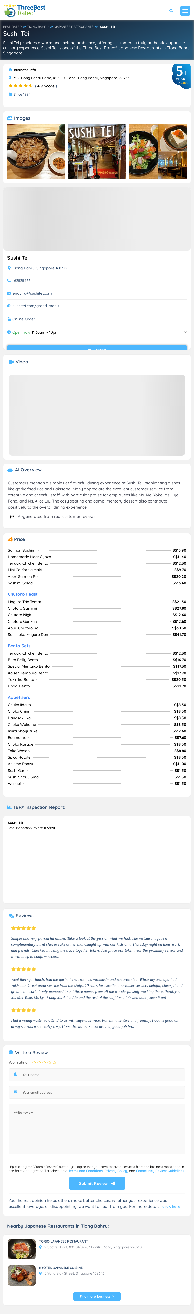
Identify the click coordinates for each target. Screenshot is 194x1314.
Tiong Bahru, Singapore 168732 (37, 268)
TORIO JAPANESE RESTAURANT (63, 1241)
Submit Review (97, 1183)
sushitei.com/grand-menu (36, 305)
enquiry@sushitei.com (32, 293)
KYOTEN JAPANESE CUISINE (61, 1267)
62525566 (22, 280)
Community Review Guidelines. (160, 1171)
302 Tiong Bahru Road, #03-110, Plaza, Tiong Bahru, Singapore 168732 (69, 78)
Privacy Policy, (117, 1171)
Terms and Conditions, (86, 1171)
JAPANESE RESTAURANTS (74, 27)
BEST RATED (12, 27)
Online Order (23, 319)
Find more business (97, 1296)
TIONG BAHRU (38, 27)
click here (171, 1206)
